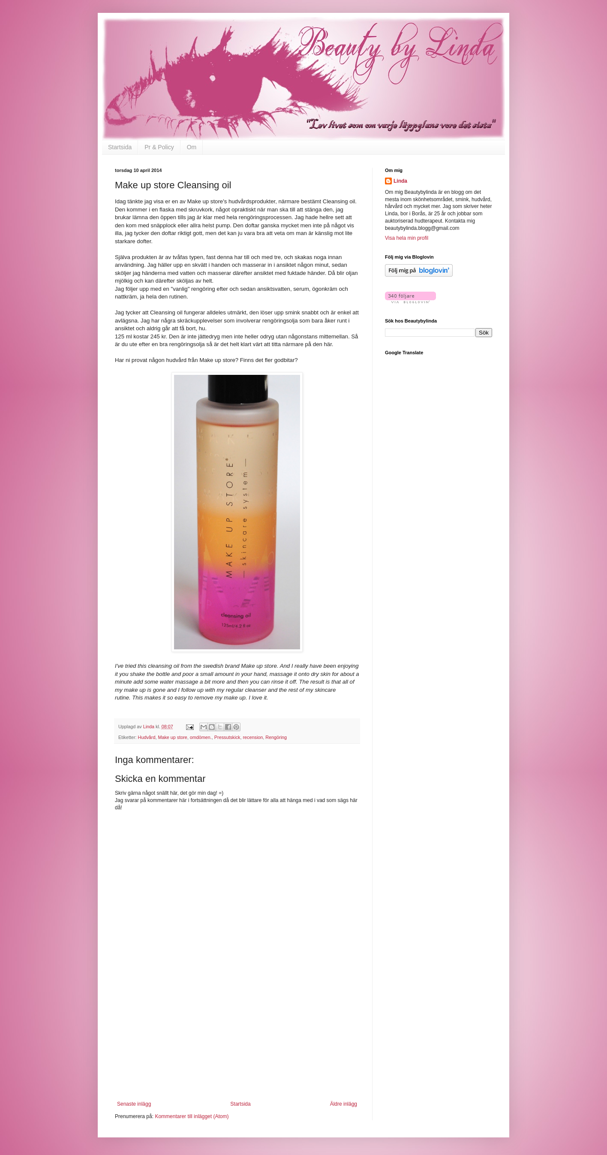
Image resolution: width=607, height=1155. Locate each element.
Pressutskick (227, 737)
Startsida (120, 147)
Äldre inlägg (343, 1104)
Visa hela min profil (406, 238)
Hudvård (147, 737)
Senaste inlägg (134, 1104)
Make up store (172, 737)
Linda (400, 181)
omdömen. (201, 737)
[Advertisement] (237, 1047)
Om (192, 147)
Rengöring (276, 737)
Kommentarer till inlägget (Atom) (191, 1116)
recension (253, 737)
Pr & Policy (159, 147)
